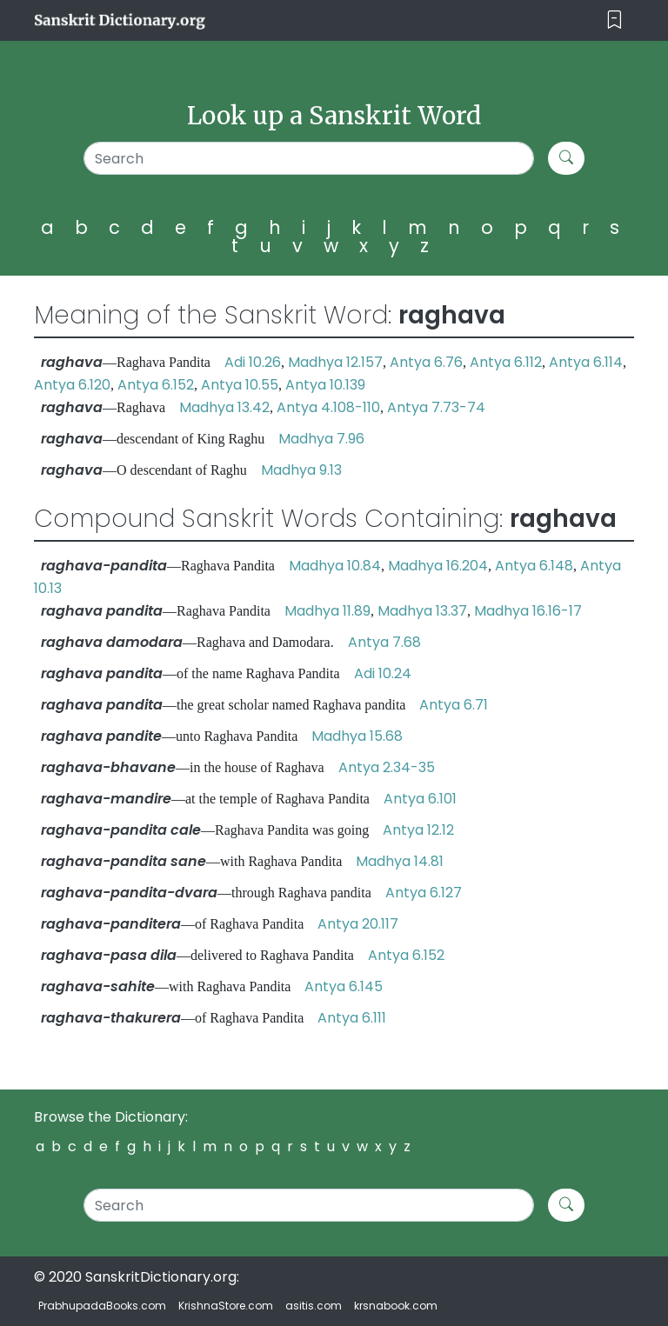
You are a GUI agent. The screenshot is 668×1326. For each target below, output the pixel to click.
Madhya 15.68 (357, 736)
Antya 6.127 (423, 893)
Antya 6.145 (343, 986)
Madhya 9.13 (301, 470)
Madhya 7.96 (321, 439)
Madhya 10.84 (335, 566)
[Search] (309, 158)
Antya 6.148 (534, 566)
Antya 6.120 (72, 385)
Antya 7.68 (384, 642)
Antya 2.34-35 (386, 767)
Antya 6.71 (453, 705)
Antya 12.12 (418, 830)
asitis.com (313, 1305)
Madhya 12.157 (335, 362)
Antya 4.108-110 (328, 407)
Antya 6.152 (155, 385)
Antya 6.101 (420, 799)
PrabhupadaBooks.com (102, 1305)
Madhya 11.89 (327, 611)
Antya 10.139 (325, 385)
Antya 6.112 (506, 362)
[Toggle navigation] (614, 20)
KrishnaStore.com (225, 1305)
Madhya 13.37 (422, 611)
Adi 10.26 (252, 362)
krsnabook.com (396, 1305)
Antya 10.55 (239, 385)
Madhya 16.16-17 (528, 611)
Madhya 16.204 (438, 566)
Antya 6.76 (426, 362)
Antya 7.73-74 (436, 407)
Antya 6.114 (586, 362)
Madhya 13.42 (224, 407)
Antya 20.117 (357, 924)
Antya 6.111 (351, 1018)
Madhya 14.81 (400, 861)
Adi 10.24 (382, 673)
